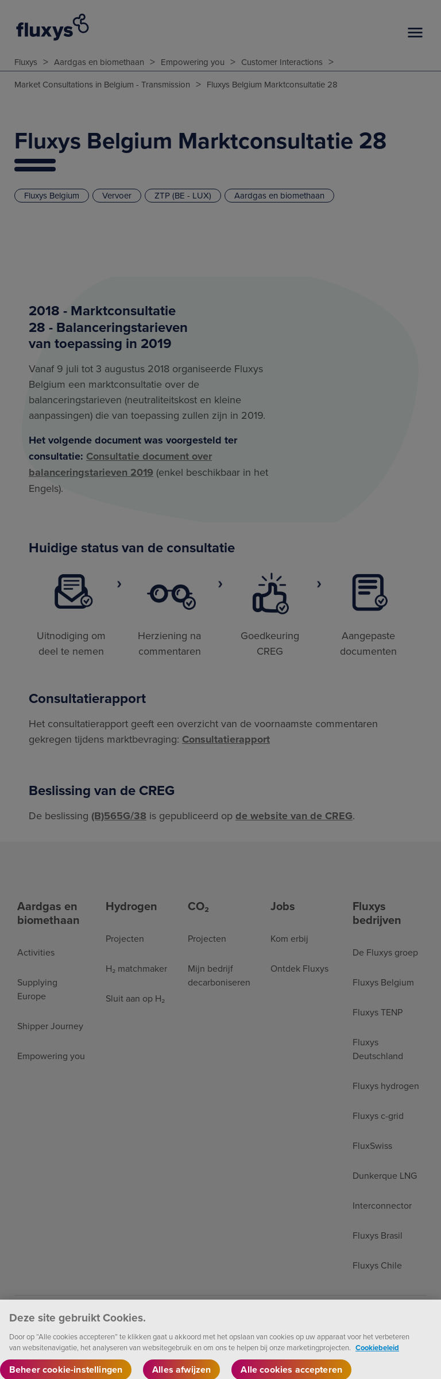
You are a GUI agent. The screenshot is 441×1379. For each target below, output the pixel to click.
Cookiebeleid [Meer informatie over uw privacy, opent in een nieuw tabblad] (377, 1354)
